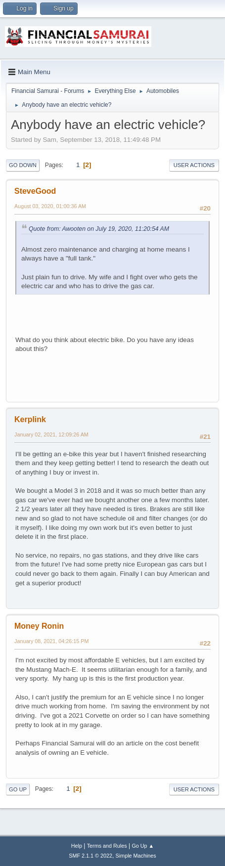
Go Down (23, 165)
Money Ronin (39, 626)
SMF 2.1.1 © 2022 (90, 856)
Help (76, 846)
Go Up (18, 789)
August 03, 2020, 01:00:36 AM (50, 206)
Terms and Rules (107, 846)
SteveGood (35, 191)
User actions (194, 165)
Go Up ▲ (143, 846)
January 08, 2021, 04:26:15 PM (51, 641)
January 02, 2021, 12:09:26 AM (51, 434)
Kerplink (30, 419)
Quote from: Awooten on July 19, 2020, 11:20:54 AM (99, 228)
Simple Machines (136, 856)
